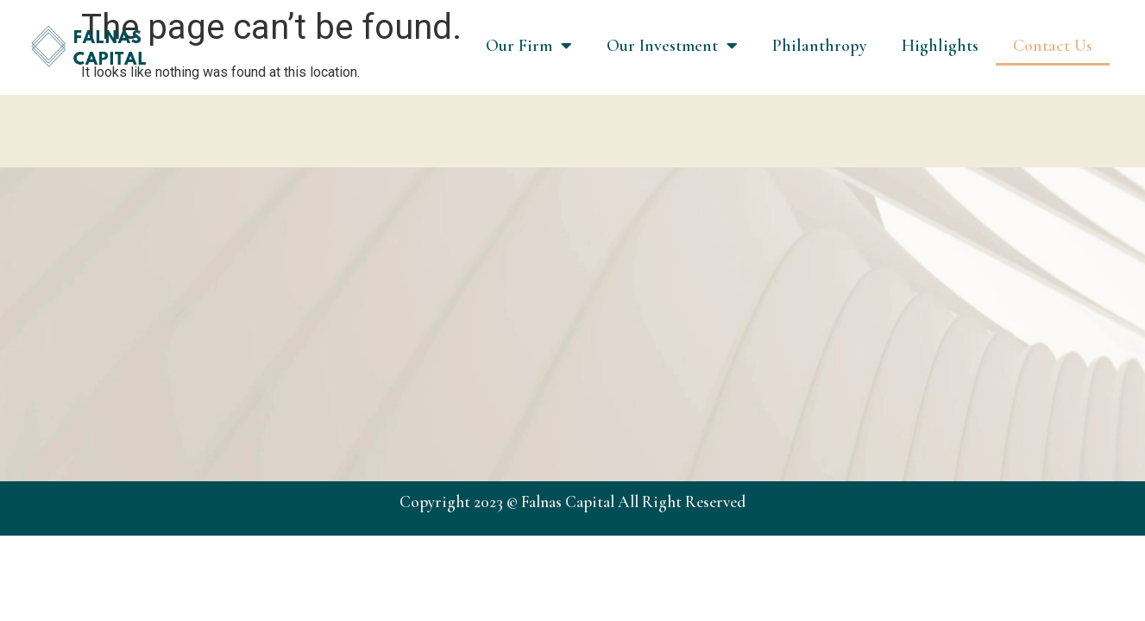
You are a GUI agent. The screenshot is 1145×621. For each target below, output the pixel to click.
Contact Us (1052, 45)
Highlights (940, 45)
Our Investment (672, 45)
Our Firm (529, 45)
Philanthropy (819, 45)
